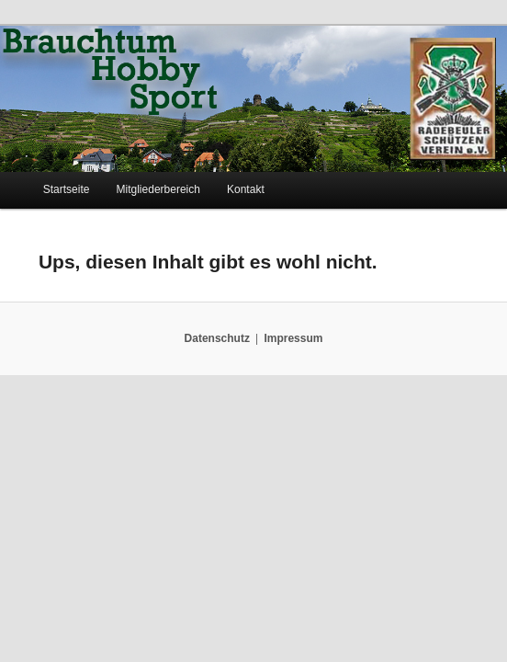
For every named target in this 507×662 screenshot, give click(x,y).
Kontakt (246, 189)
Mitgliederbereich (158, 189)
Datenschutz (217, 338)
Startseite (66, 189)
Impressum (293, 338)
